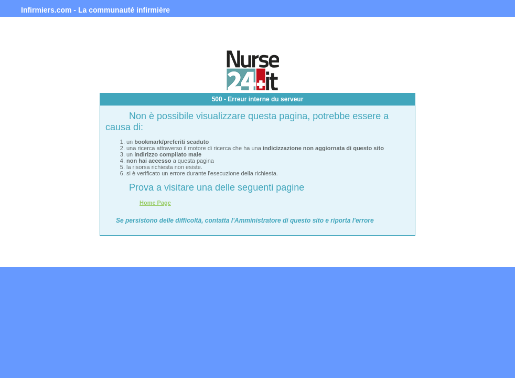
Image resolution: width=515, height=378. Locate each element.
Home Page (155, 203)
